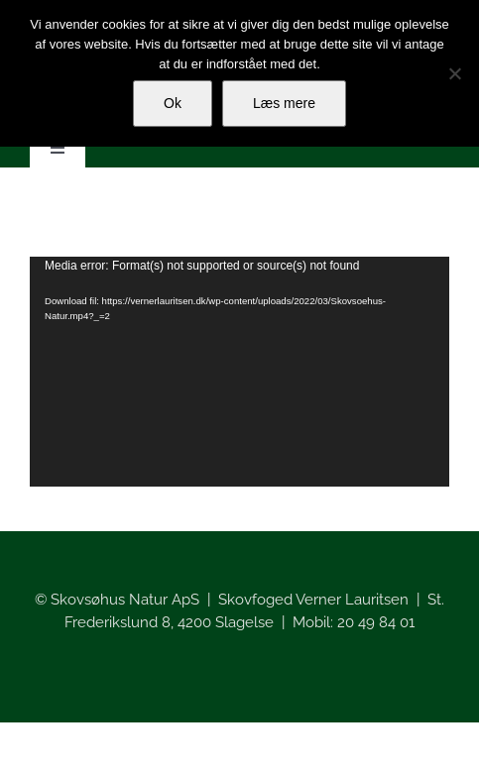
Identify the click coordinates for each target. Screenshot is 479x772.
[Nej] (454, 73)
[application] (239, 372)
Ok (172, 103)
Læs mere (284, 103)
